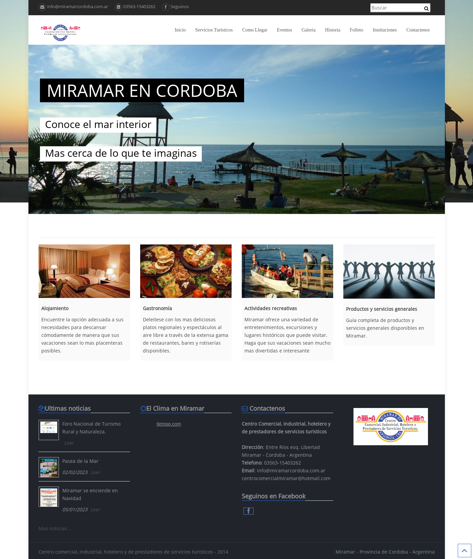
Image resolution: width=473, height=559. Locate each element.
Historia (332, 30)
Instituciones (385, 30)
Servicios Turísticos (214, 30)
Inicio (180, 30)
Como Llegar (254, 30)
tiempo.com (168, 424)
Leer (69, 442)
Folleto (356, 30)
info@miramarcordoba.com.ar (73, 6)
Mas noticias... (55, 528)
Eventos (284, 30)
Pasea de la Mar (80, 461)
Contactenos (418, 30)
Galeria (309, 30)
